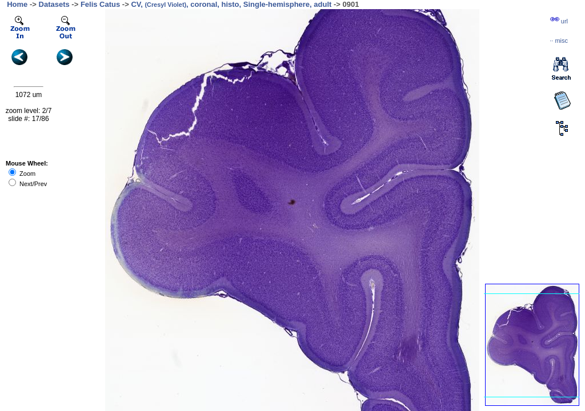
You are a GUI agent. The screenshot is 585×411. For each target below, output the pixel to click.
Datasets (54, 4)
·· (559, 40)
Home (17, 4)
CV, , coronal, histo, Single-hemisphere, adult (231, 4)
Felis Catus (100, 4)
